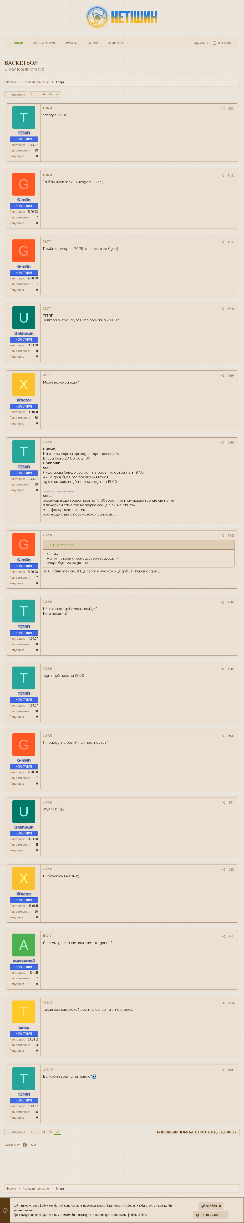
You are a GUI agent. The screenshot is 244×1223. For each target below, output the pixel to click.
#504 (231, 309)
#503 (231, 242)
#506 (230, 442)
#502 (231, 175)
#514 (231, 1003)
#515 (231, 1070)
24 (43, 94)
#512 (231, 870)
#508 (230, 602)
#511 (231, 803)
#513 (231, 936)
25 (50, 94)
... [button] (37, 94)
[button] (27, 43)
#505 (230, 376)
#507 (231, 536)
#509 (230, 669)
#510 (231, 736)
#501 (231, 108)
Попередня (17, 94)
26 (58, 94)
